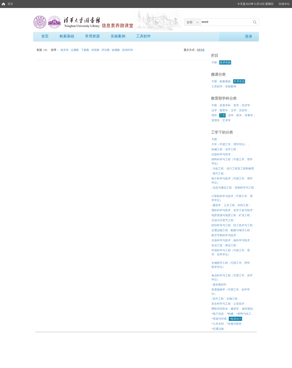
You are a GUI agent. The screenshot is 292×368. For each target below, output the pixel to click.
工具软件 (143, 36)
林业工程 (230, 245)
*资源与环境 (219, 318)
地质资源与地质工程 (223, 215)
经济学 (246, 105)
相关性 (64, 50)
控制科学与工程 (244, 187)
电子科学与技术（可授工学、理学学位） (232, 180)
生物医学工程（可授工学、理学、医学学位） (232, 265)
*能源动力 (235, 318)
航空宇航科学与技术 (223, 235)
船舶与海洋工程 (240, 230)
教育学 (224, 110)
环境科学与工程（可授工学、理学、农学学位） (230, 252)
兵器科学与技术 (221, 240)
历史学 (243, 110)
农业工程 (216, 245)
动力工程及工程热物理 (240, 168)
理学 (214, 115)
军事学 (249, 115)
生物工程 (232, 298)
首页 (10, 3)
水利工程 (242, 205)
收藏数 (116, 50)
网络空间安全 (219, 308)
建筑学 (217, 205)
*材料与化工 (243, 313)
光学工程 (230, 149)
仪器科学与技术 (221, 154)
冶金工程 (218, 168)
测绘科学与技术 (221, 210)
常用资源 (92, 36)
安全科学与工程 (221, 303)
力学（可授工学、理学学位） (229, 144)
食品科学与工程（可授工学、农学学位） (232, 277)
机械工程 (216, 149)
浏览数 (95, 50)
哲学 (236, 105)
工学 (222, 115)
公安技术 (238, 303)
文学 (233, 110)
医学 (239, 115)
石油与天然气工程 (222, 220)
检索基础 (67, 36)
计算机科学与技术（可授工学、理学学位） (232, 198)
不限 (214, 62)
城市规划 (247, 308)
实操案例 (118, 36)
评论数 (106, 50)
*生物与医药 (234, 323)
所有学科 (225, 105)
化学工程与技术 (243, 210)
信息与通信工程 (222, 187)
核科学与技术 (241, 240)
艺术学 (226, 120)
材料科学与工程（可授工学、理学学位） (232, 161)
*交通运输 (217, 328)
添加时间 (127, 50)
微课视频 (225, 62)
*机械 (230, 313)
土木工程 (229, 205)
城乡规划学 (219, 284)
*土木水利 (217, 323)
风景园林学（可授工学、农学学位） (230, 291)
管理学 (215, 120)
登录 (248, 36)
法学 (214, 110)
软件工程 (218, 298)
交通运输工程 (219, 230)
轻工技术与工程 (243, 225)
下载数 (85, 50)
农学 (231, 115)
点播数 (75, 50)
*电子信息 (217, 313)
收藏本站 (284, 3)
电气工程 (218, 173)
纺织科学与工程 (221, 225)
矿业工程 (244, 215)
